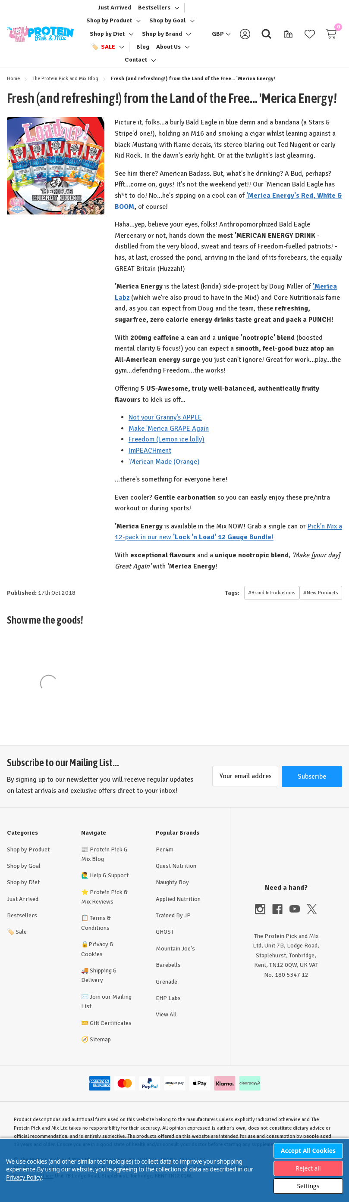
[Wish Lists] (310, 38)
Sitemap (100, 1047)
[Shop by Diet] (107, 38)
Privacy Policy (23, 1177)
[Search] (266, 38)
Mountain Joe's (175, 956)
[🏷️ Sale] (103, 51)
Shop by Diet (23, 890)
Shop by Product (28, 857)
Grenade (166, 989)
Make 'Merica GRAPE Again (169, 436)
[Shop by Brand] (162, 38)
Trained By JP (173, 923)
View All (166, 1022)
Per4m (164, 857)
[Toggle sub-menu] (175, 11)
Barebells (168, 972)
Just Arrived (22, 906)
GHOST (165, 939)
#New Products (320, 601)
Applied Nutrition (178, 906)
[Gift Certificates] (288, 38)
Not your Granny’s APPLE (165, 425)
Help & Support (109, 883)
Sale (17, 939)
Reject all (308, 1168)
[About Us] (168, 51)
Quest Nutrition (176, 873)
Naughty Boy (172, 890)
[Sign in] (245, 38)
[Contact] (136, 64)
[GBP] (221, 38)
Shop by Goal (24, 873)
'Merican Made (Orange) (164, 469)
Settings (308, 1186)
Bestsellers (22, 923)
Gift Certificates (111, 1030)
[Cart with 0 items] (331, 38)
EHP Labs (168, 1005)
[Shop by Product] (109, 24)
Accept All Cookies (308, 1150)
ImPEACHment (150, 458)
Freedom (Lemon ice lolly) (166, 447)
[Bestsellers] (154, 11)
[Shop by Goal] (167, 24)
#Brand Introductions (272, 601)
